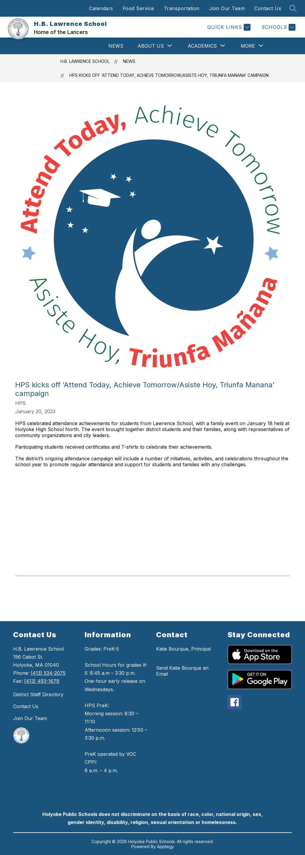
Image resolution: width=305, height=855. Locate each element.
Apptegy (165, 846)
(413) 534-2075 (48, 673)
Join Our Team (227, 8)
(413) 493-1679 (41, 681)
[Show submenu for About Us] (151, 45)
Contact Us (267, 8)
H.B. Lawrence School (85, 61)
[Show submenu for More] (248, 45)
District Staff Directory (38, 694)
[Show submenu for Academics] (202, 45)
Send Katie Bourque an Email (182, 671)
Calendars (101, 8)
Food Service (138, 8)
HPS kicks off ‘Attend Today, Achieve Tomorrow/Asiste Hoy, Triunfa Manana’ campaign (169, 75)
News (115, 46)
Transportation (182, 8)
